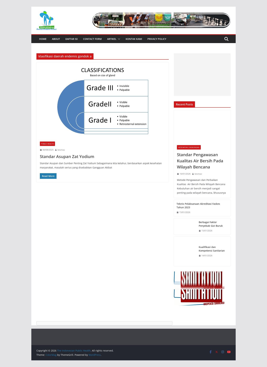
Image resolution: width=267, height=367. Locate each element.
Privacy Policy (156, 39)
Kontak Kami (134, 39)
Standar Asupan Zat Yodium (67, 156)
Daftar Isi (71, 39)
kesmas (61, 149)
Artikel (111, 39)
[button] (118, 39)
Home (42, 39)
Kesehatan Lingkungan (188, 147)
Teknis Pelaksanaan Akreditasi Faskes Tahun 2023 (198, 205)
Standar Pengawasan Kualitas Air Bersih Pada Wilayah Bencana (200, 161)
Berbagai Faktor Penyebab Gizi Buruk (211, 224)
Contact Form (92, 39)
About (56, 39)
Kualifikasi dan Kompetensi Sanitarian (212, 248)
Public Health (47, 144)
